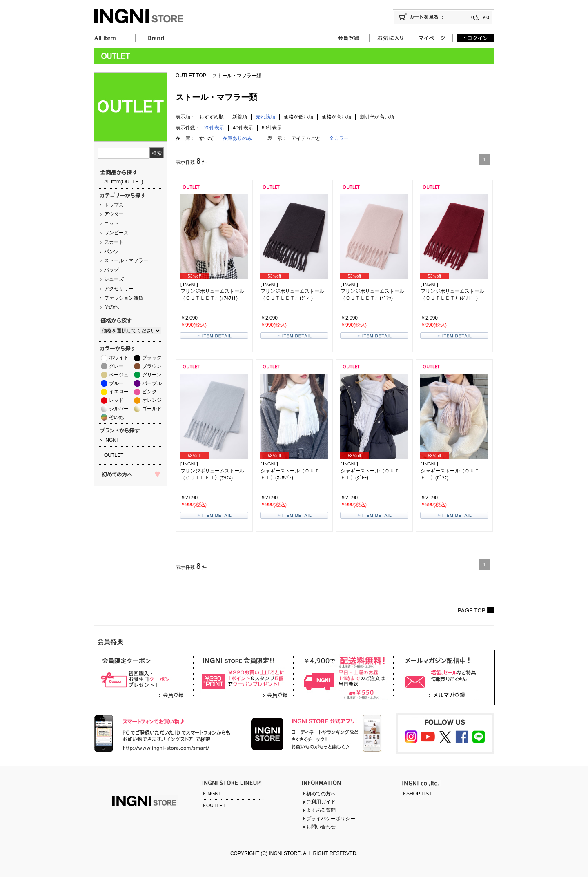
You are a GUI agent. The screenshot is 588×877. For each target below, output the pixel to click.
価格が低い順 (298, 117)
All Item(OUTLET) (123, 182)
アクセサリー (119, 289)
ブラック (152, 358)
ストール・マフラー (126, 260)
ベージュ (119, 375)
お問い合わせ (321, 827)
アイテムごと (306, 138)
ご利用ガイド (321, 802)
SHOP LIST (419, 794)
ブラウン (152, 366)
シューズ (114, 279)
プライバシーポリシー (330, 818)
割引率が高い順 (377, 117)
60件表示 (272, 128)
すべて (206, 138)
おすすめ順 (211, 117)
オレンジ (152, 400)
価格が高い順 (336, 117)
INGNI (111, 440)
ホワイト (119, 358)
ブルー (116, 383)
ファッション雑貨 (123, 298)
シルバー (119, 409)
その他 (111, 307)
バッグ (111, 270)
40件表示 (243, 128)
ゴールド (152, 409)
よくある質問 (321, 810)
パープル (152, 383)
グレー (116, 366)
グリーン (152, 375)
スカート (114, 242)
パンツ (111, 251)
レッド (116, 400)
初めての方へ (321, 794)
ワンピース (116, 233)
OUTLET (113, 455)
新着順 (239, 117)
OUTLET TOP (191, 75)
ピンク (149, 391)
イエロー (119, 391)
